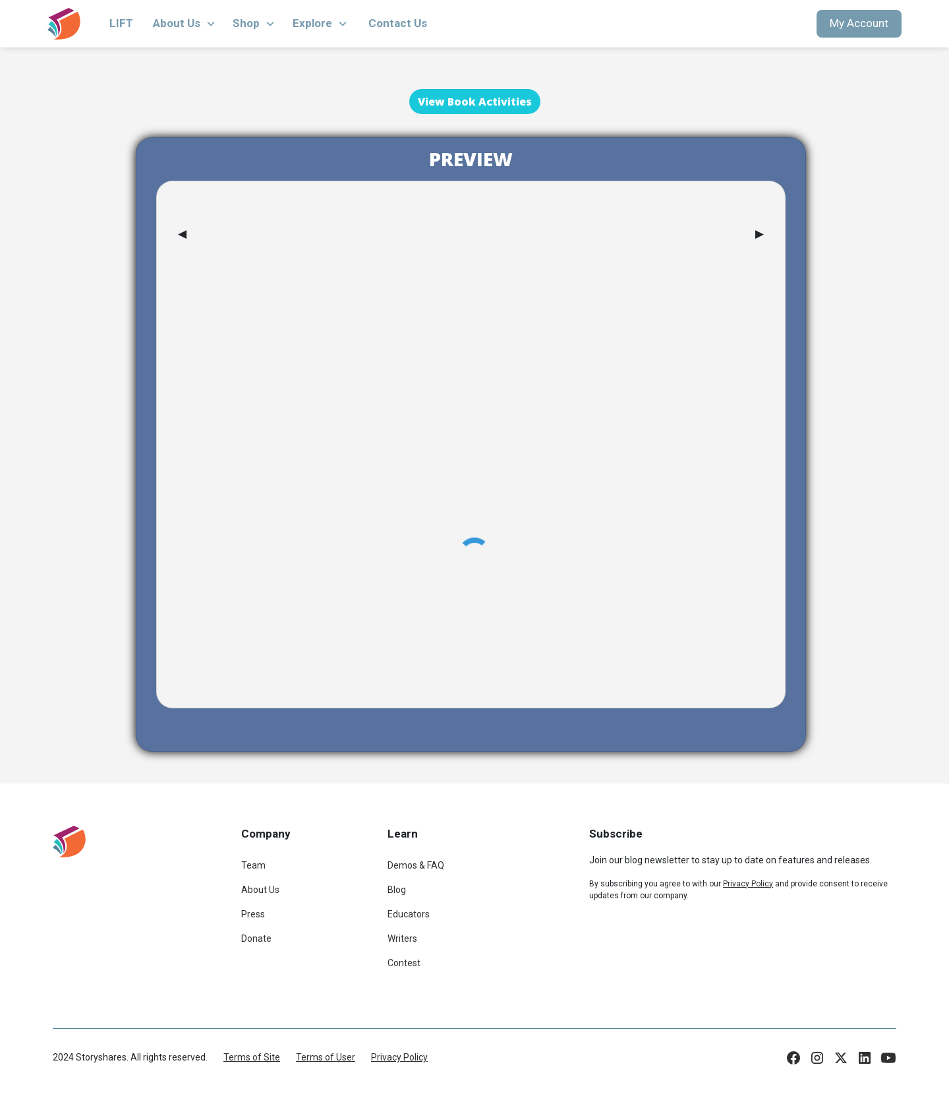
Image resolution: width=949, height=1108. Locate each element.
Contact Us (397, 23)
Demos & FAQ (416, 865)
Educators (409, 914)
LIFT (121, 23)
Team (253, 865)
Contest (404, 963)
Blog (397, 889)
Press (253, 914)
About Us (260, 889)
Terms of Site (251, 1057)
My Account (859, 23)
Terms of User (325, 1057)
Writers (402, 938)
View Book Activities (475, 101)
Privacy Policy (399, 1057)
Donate (256, 938)
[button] (184, 24)
